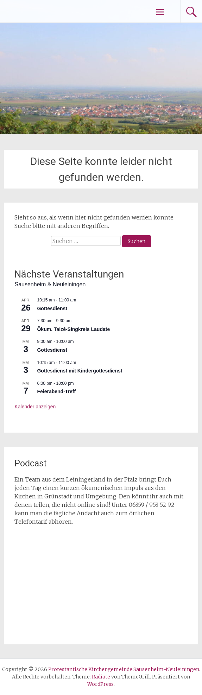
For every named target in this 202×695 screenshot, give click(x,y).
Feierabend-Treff (56, 391)
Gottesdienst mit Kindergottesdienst (79, 371)
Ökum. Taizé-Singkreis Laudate (73, 329)
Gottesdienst (52, 308)
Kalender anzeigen (35, 406)
